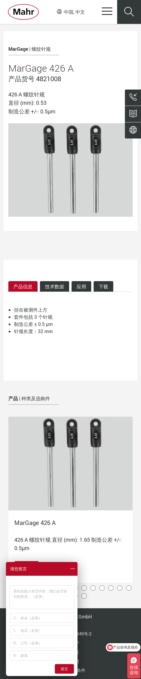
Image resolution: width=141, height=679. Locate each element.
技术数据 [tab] (54, 286)
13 (120, 588)
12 (111, 588)
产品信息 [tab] (22, 286)
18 (84, 596)
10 (93, 588)
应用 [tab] (81, 286)
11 (102, 588)
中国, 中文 (71, 12)
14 (129, 588)
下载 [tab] (103, 286)
